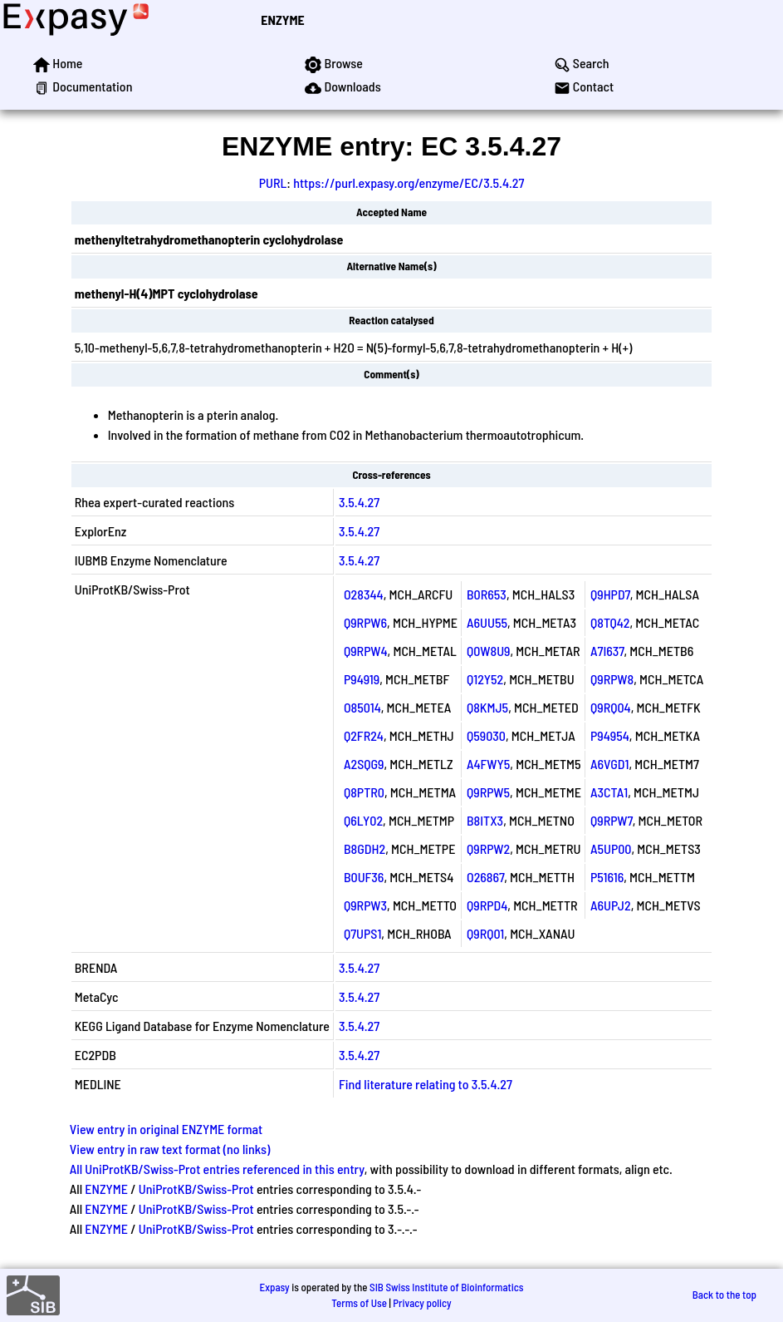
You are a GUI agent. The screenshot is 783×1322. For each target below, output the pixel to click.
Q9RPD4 (487, 905)
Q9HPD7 (610, 594)
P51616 (607, 877)
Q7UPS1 (362, 933)
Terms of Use (359, 1303)
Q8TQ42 (610, 622)
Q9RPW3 (365, 905)
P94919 (361, 679)
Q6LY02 (363, 820)
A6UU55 (487, 622)
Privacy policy (422, 1303)
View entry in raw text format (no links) (170, 1149)
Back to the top (724, 1294)
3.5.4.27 (359, 502)
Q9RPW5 (488, 792)
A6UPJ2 (610, 905)
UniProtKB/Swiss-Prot (196, 1188)
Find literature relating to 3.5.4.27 (425, 1084)
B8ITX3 (485, 820)
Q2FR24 (364, 735)
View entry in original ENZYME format (166, 1129)
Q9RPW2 (488, 848)
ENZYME (282, 19)
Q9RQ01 (485, 933)
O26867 (485, 877)
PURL (273, 182)
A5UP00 (611, 848)
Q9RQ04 (610, 707)
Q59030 (486, 735)
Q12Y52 (485, 679)
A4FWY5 (488, 764)
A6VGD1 (609, 764)
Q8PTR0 (364, 792)
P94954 (609, 735)
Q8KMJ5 (487, 707)
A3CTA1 (609, 792)
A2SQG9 (364, 764)
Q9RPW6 (365, 622)
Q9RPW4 (366, 651)
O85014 (362, 707)
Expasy (274, 1287)
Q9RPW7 (611, 820)
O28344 (364, 594)
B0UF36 (364, 877)
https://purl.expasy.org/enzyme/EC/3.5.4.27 (408, 182)
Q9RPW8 (612, 679)
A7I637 (607, 651)
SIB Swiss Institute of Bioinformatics (446, 1287)
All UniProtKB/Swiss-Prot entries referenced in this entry (217, 1168)
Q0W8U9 (489, 651)
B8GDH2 (364, 848)
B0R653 (487, 594)
